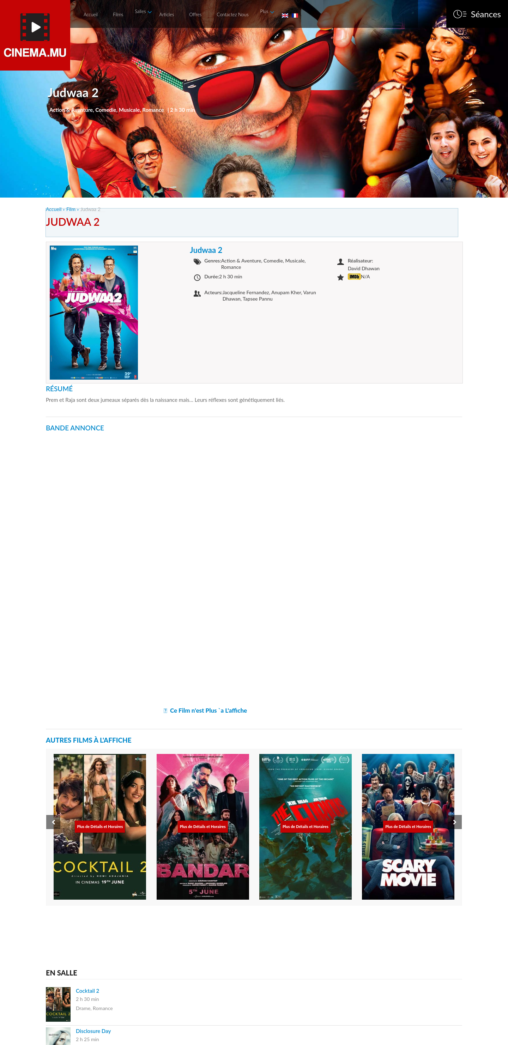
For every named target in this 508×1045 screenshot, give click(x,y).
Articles (166, 14)
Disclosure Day (93, 1031)
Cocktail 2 (87, 990)
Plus (264, 11)
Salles (140, 11)
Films (118, 14)
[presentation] (53, 822)
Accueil (91, 14)
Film (70, 209)
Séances (486, 14)
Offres (195, 14)
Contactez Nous (233, 14)
